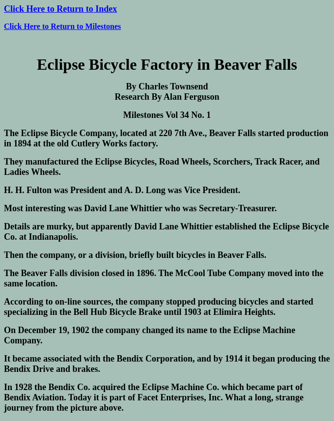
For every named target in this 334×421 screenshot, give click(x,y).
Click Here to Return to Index (60, 9)
